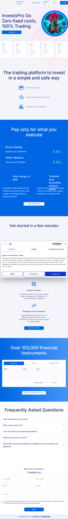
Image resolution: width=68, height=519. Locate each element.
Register (11, 32)
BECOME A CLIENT (20, 3)
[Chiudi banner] (65, 244)
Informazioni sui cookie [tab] (56, 249)
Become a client (34, 312)
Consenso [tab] (12, 249)
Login (64, 2)
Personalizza (34, 274)
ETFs (34, 347)
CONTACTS (36, 3)
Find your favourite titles (34, 377)
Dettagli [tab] (34, 249)
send (34, 493)
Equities (14, 347)
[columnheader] (12, 353)
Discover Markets (34, 188)
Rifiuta (12, 274)
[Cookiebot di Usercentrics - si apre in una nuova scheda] (53, 244)
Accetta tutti (55, 274)
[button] (34, 403)
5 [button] (46, 366)
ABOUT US (46, 3)
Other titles (54, 347)
